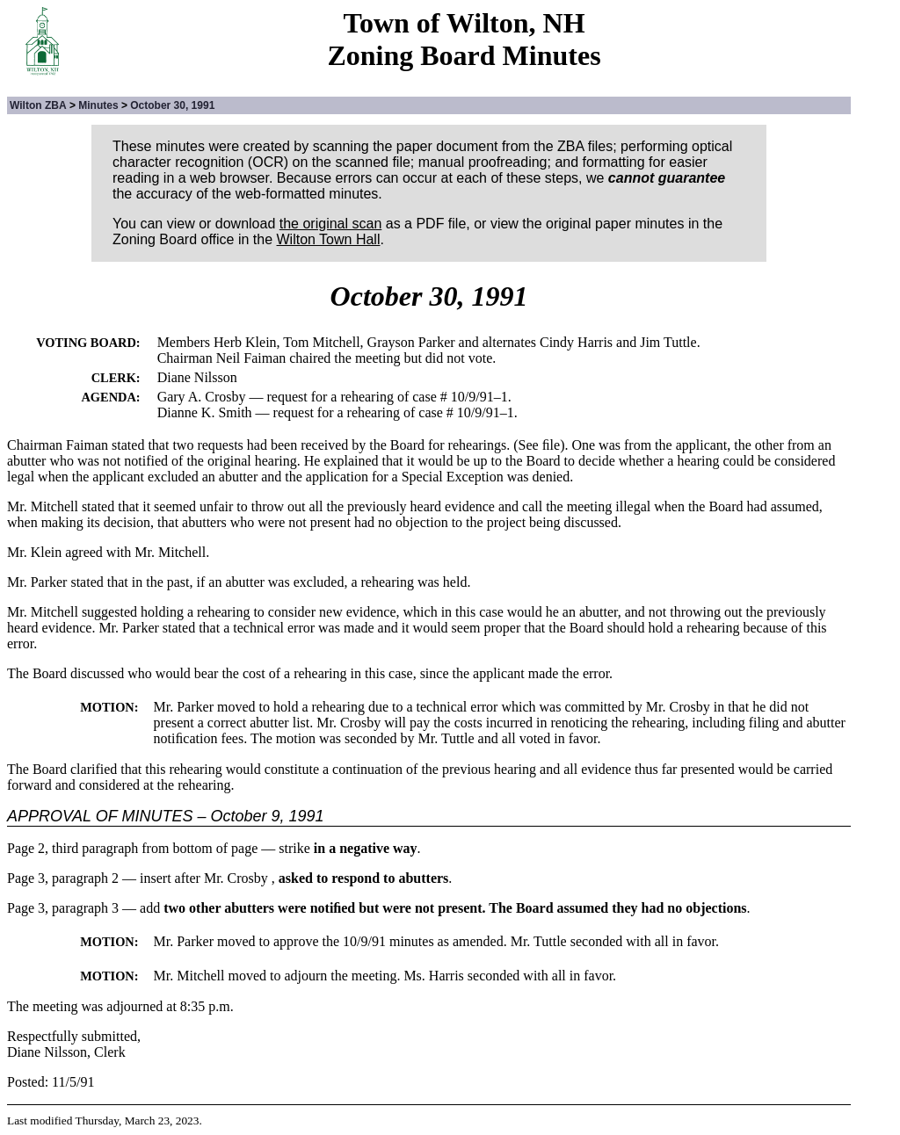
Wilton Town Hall (329, 239)
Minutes (98, 105)
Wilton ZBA (38, 105)
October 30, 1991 (172, 105)
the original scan (330, 223)
